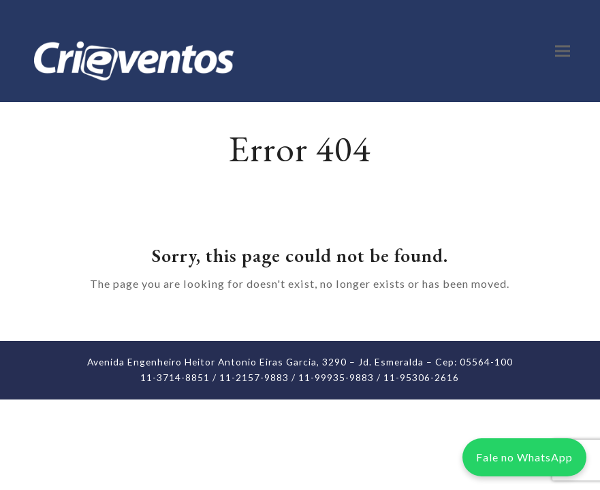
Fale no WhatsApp (524, 457)
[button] (562, 51)
